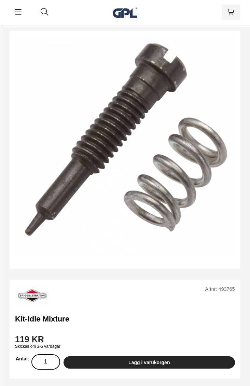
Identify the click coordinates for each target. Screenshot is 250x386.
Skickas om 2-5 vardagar (37, 346)
